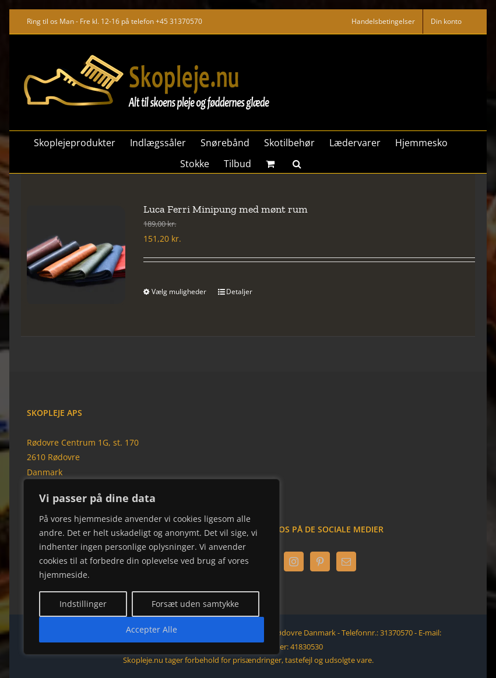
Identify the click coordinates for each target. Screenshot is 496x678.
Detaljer (239, 291)
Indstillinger (83, 603)
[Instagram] (294, 561)
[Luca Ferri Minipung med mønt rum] (73, 255)
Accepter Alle (151, 629)
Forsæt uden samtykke (195, 603)
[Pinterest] (320, 561)
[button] (297, 162)
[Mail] (346, 561)
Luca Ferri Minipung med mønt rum (225, 209)
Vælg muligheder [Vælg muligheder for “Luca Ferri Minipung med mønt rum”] (179, 291)
